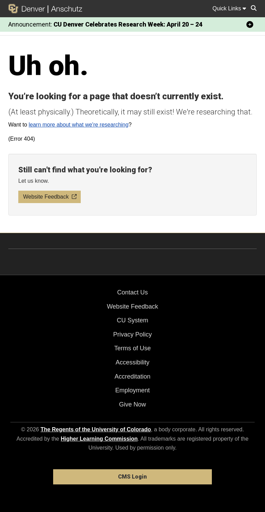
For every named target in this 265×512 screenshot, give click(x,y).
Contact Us (132, 292)
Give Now (132, 404)
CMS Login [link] (132, 476)
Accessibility (132, 362)
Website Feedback (132, 306)
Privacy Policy (132, 334)
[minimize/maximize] (250, 24)
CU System (132, 320)
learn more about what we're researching (78, 125)
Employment (132, 390)
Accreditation (132, 376)
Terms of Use (132, 348)
